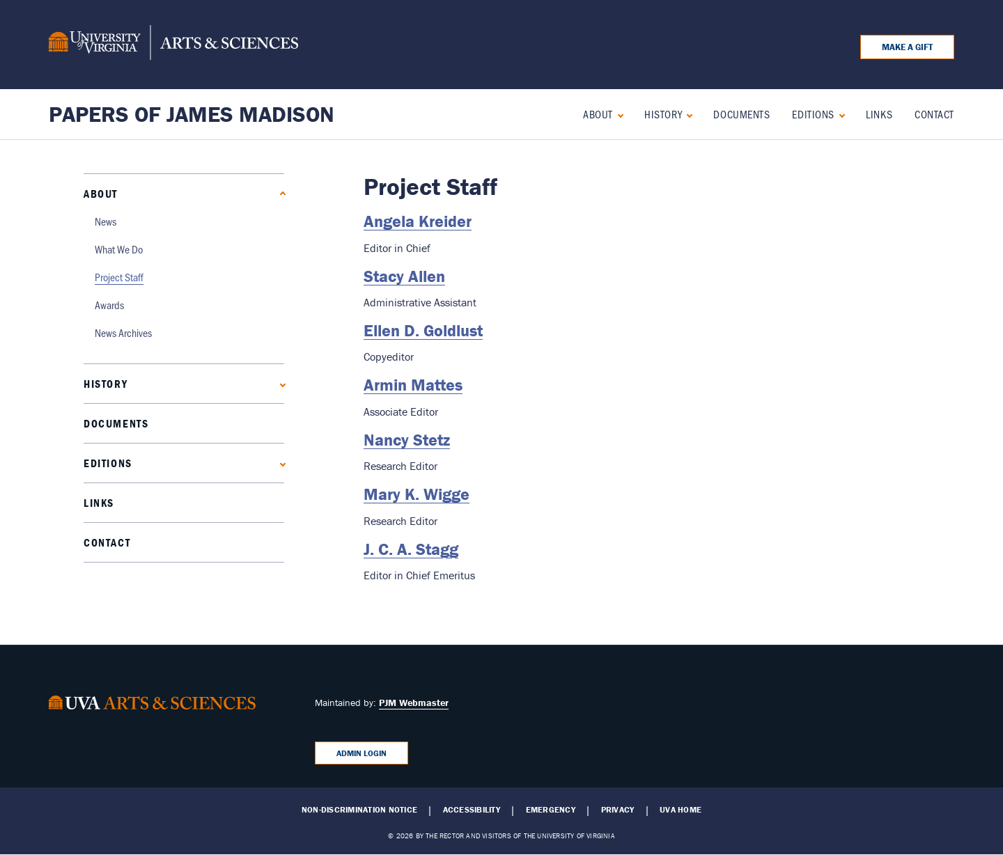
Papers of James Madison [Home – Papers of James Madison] (191, 113)
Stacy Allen (404, 276)
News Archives (123, 332)
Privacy (618, 810)
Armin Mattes (413, 385)
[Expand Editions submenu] (838, 113)
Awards (109, 304)
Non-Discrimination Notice (359, 810)
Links (879, 114)
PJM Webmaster (414, 702)
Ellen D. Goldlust (423, 330)
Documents (741, 114)
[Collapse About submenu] (617, 113)
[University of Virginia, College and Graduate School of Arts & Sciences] (173, 44)
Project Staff (119, 276)
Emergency (550, 810)
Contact (934, 114)
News (105, 221)
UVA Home (680, 810)
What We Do (119, 249)
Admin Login (361, 753)
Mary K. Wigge (416, 494)
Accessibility (471, 810)
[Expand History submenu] (686, 113)
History (663, 114)
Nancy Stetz (407, 440)
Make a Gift (907, 47)
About (598, 114)
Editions (813, 114)
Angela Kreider (418, 221)
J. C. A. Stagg (411, 549)
